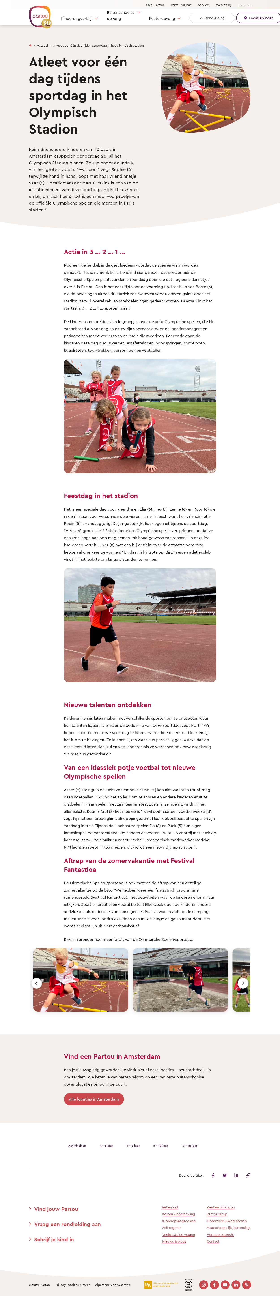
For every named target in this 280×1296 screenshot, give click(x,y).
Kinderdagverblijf (77, 18)
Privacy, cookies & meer (72, 1285)
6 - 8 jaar (133, 1145)
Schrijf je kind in (54, 1239)
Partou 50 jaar (181, 5)
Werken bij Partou (221, 1207)
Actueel (42, 45)
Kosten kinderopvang (178, 1214)
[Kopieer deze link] (248, 1175)
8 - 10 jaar (160, 1145)
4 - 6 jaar (106, 1145)
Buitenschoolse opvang (121, 15)
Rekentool (170, 1207)
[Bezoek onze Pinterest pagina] (246, 1284)
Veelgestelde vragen (178, 1234)
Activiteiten (77, 1145)
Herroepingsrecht (220, 1234)
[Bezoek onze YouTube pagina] (225, 1284)
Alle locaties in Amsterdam (94, 1099)
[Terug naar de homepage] (38, 14)
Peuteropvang (162, 18)
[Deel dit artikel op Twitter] (224, 1175)
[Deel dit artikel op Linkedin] (236, 1175)
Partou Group (217, 1214)
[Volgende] (243, 983)
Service (203, 5)
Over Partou (155, 5)
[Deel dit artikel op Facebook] (213, 1175)
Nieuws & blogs (174, 1241)
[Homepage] (30, 44)
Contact (213, 1241)
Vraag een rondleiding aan (67, 1224)
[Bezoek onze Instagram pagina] (203, 1284)
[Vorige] (36, 983)
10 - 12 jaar (189, 1145)
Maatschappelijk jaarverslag (228, 1227)
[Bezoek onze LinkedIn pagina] (235, 1284)
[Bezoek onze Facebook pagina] (214, 1284)
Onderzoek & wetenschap (227, 1221)
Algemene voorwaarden (112, 1285)
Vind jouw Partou (56, 1209)
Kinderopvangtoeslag (179, 1221)
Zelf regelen (171, 1227)
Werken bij (223, 5)
